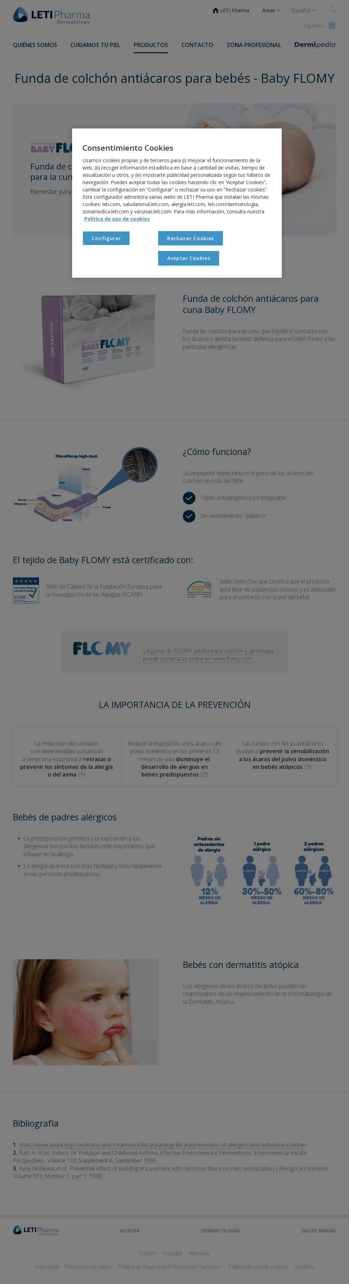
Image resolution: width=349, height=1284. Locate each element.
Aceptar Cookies (188, 258)
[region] (176, 203)
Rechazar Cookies (190, 238)
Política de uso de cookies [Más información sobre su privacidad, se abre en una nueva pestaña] (117, 218)
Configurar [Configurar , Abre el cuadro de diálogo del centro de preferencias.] (106, 238)
